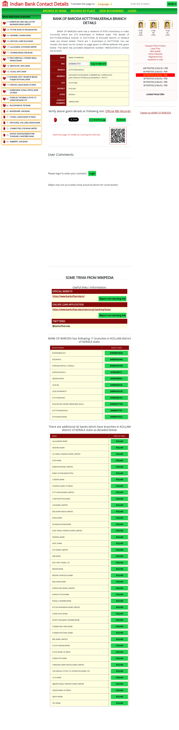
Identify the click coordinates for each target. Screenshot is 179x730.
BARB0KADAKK (116, 359)
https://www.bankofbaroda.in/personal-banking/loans (81, 309)
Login (132, 11)
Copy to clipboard (98, 63)
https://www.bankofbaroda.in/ (68, 296)
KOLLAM (119, 441)
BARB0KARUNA (116, 365)
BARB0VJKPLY (116, 372)
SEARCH (172, 4)
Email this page (97, 120)
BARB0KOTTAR (116, 404)
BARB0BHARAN (116, 353)
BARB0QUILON (116, 391)
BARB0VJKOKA (116, 397)
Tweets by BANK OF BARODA (155, 112)
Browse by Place (83, 11)
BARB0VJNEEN (116, 378)
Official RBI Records (118, 111)
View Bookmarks (111, 11)
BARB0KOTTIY (116, 410)
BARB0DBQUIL (116, 385)
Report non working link (112, 298)
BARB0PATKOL (116, 417)
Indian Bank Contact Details (39, 4)
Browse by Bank (54, 11)
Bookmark (121, 120)
